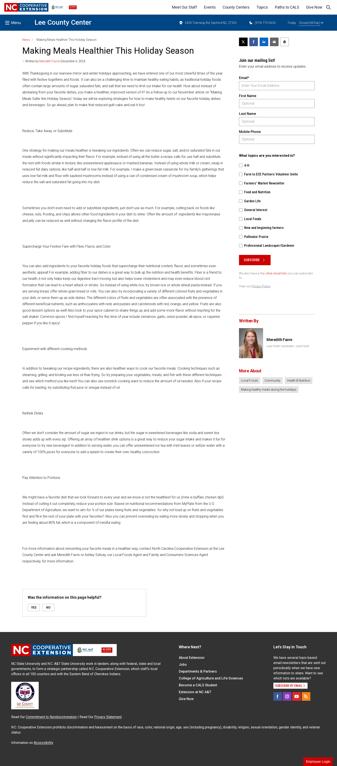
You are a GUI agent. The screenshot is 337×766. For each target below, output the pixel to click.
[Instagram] (287, 696)
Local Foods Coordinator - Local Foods (288, 346)
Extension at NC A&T (195, 692)
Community (272, 380)
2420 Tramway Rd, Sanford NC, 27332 (208, 23)
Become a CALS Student (198, 685)
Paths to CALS (287, 7)
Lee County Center (63, 22)
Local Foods (249, 380)
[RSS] (306, 696)
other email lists (276, 273)
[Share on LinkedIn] (264, 42)
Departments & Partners (198, 671)
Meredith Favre (49, 61)
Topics (262, 7)
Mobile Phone (250, 132)
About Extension (191, 658)
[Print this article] (284, 42)
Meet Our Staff (184, 7)
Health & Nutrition (298, 380)
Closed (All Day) (311, 22)
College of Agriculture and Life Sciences (211, 678)
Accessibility (43, 743)
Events (210, 7)
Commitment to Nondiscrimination (51, 717)
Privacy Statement (108, 717)
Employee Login (318, 762)
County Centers (236, 7)
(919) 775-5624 (262, 23)
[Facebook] (277, 696)
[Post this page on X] (243, 42)
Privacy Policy (261, 286)
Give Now (314, 7)
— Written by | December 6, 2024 (53, 61)
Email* (244, 78)
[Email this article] (274, 42)
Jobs (183, 664)
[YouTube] (296, 696)
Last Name (247, 114)
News (26, 39)
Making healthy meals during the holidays (268, 389)
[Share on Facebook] (253, 42)
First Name (247, 96)
